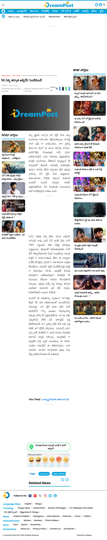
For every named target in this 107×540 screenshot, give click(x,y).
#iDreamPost (54, 17)
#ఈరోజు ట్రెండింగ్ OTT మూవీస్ (34, 17)
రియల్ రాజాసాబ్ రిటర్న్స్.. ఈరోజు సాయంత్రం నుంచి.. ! (87, 294)
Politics (87, 516)
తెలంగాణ (34, 10)
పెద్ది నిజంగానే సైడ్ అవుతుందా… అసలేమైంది (11, 156)
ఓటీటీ (76, 10)
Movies (27, 520)
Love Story (44, 474)
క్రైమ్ (102, 10)
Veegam (89, 535)
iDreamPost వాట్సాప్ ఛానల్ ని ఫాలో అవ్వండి (50, 447)
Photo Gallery (51, 520)
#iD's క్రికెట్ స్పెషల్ (70, 17)
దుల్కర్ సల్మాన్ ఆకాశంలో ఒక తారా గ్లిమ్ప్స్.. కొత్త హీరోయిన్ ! (88, 95)
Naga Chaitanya (60, 474)
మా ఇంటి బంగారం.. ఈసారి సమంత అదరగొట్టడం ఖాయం (88, 319)
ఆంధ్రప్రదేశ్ (22, 10)
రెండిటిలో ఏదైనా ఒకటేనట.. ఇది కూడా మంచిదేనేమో (13, 236)
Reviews (38, 520)
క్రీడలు (94, 10)
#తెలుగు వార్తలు (14, 17)
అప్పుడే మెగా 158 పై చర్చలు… (13, 196)
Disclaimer (69, 529)
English (28, 504)
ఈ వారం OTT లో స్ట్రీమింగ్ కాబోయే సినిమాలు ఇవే (88, 120)
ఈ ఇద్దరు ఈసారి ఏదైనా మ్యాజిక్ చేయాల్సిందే (86, 247)
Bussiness (35, 524)
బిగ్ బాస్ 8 (66, 10)
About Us (25, 529)
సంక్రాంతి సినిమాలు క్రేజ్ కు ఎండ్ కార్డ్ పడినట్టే (88, 171)
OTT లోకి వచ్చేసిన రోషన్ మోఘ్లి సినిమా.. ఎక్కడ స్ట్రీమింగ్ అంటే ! (13, 177)
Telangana (38, 516)
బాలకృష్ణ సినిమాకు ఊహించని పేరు (55, 399)
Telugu (38, 504)
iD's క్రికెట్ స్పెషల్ (10, 512)
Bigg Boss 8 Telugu (29, 512)
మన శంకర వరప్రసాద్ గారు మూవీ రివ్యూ (90, 271)
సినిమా (55, 10)
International (53, 516)
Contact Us (55, 529)
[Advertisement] (54, 44)
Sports (24, 524)
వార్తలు (11, 10)
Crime (77, 516)
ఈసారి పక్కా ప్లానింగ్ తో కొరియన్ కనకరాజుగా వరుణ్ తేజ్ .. (87, 145)
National (67, 516)
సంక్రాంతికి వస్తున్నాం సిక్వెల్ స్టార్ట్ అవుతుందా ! (12, 215)
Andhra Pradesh (21, 516)
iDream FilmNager (57, 508)
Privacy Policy (39, 529)
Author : (10, 85)
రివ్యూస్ (85, 10)
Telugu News (6, 75)
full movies (16, 75)
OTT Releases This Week (81, 508)
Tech (15, 524)
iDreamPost (39, 508)
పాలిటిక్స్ (45, 10)
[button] (67, 479)
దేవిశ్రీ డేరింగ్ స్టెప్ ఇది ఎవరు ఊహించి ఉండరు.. (88, 221)
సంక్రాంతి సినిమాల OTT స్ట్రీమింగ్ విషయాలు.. (87, 196)
